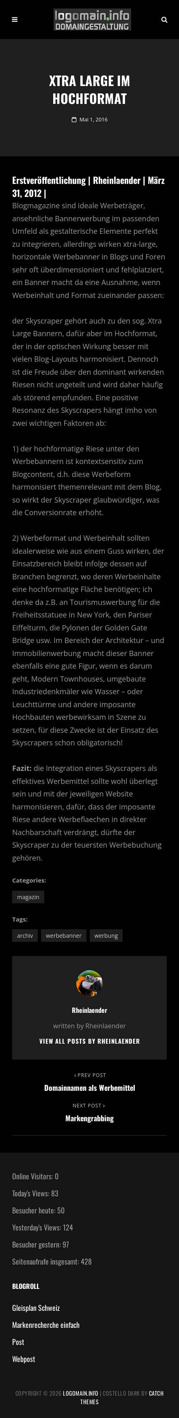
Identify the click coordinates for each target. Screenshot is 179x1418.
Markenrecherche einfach (46, 1324)
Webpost (23, 1358)
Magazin (28, 897)
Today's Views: (31, 1193)
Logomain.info (81, 1393)
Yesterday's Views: (37, 1227)
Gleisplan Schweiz (36, 1307)
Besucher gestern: (37, 1244)
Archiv (25, 935)
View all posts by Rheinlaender (89, 1041)
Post (18, 1341)
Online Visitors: (33, 1176)
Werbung (106, 935)
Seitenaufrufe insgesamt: (46, 1261)
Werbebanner (64, 935)
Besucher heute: (34, 1210)
